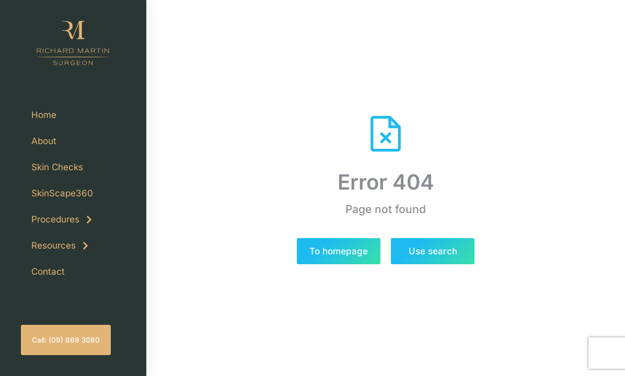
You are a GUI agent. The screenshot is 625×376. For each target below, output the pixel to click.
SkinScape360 (62, 193)
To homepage (338, 251)
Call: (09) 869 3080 (66, 340)
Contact (48, 271)
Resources (60, 245)
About (43, 141)
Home (43, 115)
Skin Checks (57, 167)
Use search (433, 251)
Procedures (62, 219)
